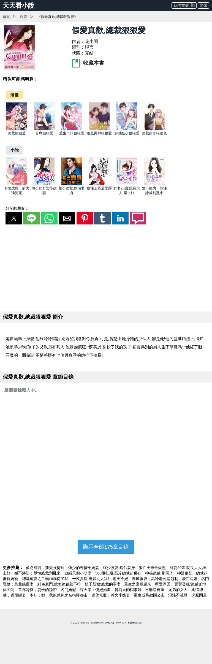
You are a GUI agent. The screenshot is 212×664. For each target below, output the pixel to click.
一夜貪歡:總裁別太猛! (91, 578)
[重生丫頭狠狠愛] (71, 129)
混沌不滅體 (178, 595)
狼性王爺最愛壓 (99, 188)
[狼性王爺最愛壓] (99, 184)
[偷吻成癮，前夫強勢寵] (16, 184)
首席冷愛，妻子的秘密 (38, 589)
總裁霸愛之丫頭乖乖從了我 (45, 578)
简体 (203, 5)
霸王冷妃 (121, 578)
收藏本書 (88, 63)
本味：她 (38, 595)
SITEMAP (97, 622)
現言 (23, 17)
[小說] (14, 150)
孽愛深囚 (163, 584)
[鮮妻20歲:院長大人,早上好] (126, 184)
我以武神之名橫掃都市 (69, 595)
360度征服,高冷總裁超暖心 (118, 573)
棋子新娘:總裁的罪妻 (103, 584)
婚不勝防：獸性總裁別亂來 (38, 573)
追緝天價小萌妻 (78, 573)
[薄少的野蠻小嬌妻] (44, 184)
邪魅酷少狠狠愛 (126, 133)
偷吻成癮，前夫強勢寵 (46, 567)
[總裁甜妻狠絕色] (154, 129)
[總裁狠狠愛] (16, 129)
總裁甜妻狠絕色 (154, 133)
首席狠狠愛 (44, 133)
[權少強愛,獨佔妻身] (71, 184)
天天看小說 (18, 5)
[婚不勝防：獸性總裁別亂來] (154, 184)
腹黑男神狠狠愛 (99, 133)
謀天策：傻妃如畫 (96, 589)
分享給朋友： (17, 208)
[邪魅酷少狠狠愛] (126, 129)
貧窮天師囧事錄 (129, 589)
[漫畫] (14, 95)
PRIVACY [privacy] (120, 622)
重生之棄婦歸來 (138, 584)
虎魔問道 (199, 595)
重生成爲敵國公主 (150, 595)
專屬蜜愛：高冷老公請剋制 (155, 578)
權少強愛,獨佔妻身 (119, 567)
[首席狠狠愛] (44, 129)
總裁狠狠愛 (17, 133)
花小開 (91, 41)
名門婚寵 (69, 589)
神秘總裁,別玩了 (159, 573)
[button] (14, 218)
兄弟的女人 (178, 589)
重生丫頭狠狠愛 (71, 133)
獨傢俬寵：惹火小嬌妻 (111, 595)
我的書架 (184, 5)
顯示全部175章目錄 (106, 547)
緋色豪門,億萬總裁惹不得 (59, 584)
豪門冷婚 (190, 578)
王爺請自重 (155, 589)
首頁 (6, 17)
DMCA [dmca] (109, 622)
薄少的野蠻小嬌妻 (84, 567)
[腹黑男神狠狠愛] (99, 129)
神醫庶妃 (185, 573)
